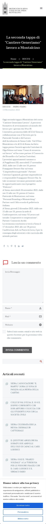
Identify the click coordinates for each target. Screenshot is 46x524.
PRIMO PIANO (19, 107)
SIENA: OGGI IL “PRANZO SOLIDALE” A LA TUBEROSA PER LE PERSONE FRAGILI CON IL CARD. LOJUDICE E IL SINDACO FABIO (25, 465)
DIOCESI (6, 107)
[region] (23, 501)
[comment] (23, 285)
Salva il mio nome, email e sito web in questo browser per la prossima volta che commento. (24, 335)
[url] (23, 325)
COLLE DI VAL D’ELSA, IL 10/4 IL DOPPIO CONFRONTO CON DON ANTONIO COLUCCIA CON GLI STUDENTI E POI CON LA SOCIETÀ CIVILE (25, 408)
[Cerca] (23, 361)
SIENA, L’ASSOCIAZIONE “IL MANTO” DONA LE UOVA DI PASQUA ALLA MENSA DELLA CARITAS (25, 388)
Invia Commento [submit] (17, 350)
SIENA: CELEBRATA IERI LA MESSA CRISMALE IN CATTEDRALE (23, 427)
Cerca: (40, 361)
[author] (23, 308)
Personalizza (23, 512)
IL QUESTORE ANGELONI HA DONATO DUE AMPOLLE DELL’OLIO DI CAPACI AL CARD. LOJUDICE (25, 445)
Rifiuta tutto (23, 518)
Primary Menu (41, 8)
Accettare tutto (23, 505)
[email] (23, 316)
